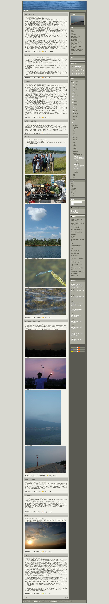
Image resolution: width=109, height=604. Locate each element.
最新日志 (73, 216)
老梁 (72, 301)
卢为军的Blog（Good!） (77, 46)
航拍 (72, 248)
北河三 (72, 320)
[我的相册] (73, 34)
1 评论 (27, 475)
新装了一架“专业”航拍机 (76, 229)
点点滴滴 (73, 189)
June (74, 131)
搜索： (73, 199)
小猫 (72, 243)
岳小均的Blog (74, 45)
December (75, 95)
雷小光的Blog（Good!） (77, 42)
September (75, 84)
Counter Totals (75, 208)
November (75, 115)
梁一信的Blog (74, 39)
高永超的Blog (74, 37)
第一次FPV (73, 234)
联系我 (72, 32)
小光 (72, 307)
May (74, 87)
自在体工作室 (74, 43)
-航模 (72, 195)
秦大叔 (72, 289)
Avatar (73, 14)
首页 (72, 30)
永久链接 (38, 51)
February (75, 89)
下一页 (66, 598)
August (74, 128)
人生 (72, 186)
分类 (72, 181)
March (74, 145)
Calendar (74, 63)
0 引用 (33, 51)
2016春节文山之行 (75, 227)
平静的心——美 (74, 275)
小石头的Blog (74, 40)
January (75, 105)
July (74, 92)
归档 (72, 78)
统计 (72, 33)
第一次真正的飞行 (75, 250)
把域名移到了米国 (75, 253)
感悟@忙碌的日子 (78, 154)
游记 (72, 183)
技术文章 (73, 191)
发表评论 (27, 51)
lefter (72, 338)
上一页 (25, 598)
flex (72, 283)
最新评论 (73, 280)
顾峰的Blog (74, 47)
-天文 (72, 192)
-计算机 (73, 194)
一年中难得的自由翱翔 (76, 245)
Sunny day (76, 163)
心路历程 (73, 185)
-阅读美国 (73, 188)
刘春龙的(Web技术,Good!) (77, 49)
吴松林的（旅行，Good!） (77, 50)
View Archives (74, 81)
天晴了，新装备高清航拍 (76, 232)
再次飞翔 (73, 237)
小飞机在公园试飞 (75, 255)
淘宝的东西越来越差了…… (77, 262)
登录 (72, 53)
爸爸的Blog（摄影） (76, 36)
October (75, 98)
